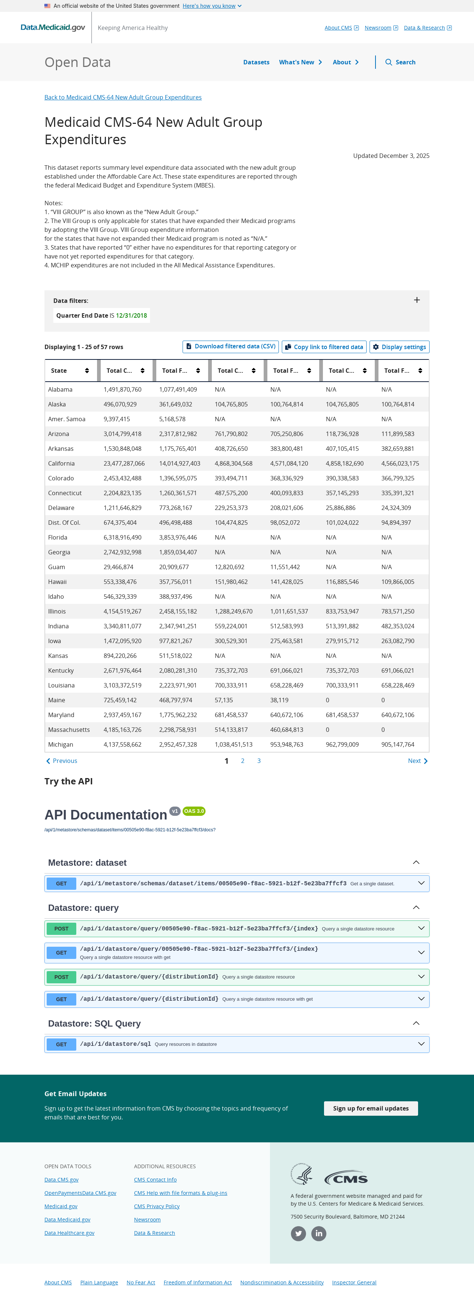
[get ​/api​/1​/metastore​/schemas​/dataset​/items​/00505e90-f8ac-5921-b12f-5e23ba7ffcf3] (421, 883)
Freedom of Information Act (198, 1282)
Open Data (77, 62)
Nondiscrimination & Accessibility (282, 1282)
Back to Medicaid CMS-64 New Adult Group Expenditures (123, 97)
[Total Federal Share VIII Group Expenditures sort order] (309, 370)
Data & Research (154, 1232)
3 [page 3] (259, 761)
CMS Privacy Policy (157, 1206)
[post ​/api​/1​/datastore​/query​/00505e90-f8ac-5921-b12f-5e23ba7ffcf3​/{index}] (421, 928)
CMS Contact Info (155, 1179)
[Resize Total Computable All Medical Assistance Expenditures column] (154, 370)
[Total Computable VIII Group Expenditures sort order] (253, 370)
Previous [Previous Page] (61, 761)
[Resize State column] (99, 370)
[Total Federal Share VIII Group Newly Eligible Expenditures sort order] (420, 370)
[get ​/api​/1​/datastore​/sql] (421, 1044)
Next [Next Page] (418, 761)
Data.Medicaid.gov (67, 1219)
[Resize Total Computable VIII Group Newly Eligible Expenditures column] (376, 370)
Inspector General (354, 1282)
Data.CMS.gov (61, 1179)
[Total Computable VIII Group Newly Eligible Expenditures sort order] (365, 370)
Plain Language (99, 1282)
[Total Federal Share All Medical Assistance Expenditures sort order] (198, 370)
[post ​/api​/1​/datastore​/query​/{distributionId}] (421, 977)
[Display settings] (400, 347)
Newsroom (147, 1219)
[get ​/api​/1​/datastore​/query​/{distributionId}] (421, 999)
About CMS (58, 1282)
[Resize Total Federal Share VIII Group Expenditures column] (321, 370)
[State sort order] (87, 370)
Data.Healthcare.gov (69, 1232)
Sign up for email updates (371, 1108)
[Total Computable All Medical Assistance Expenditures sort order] (142, 370)
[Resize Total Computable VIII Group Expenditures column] (265, 370)
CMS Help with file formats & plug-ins (180, 1192)
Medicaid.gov (60, 1206)
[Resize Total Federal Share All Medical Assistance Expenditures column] (210, 370)
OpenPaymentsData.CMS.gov (80, 1192)
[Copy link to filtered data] (324, 347)
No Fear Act (141, 1282)
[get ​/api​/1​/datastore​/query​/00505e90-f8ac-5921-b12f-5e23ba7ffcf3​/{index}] (421, 953)
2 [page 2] (242, 761)
